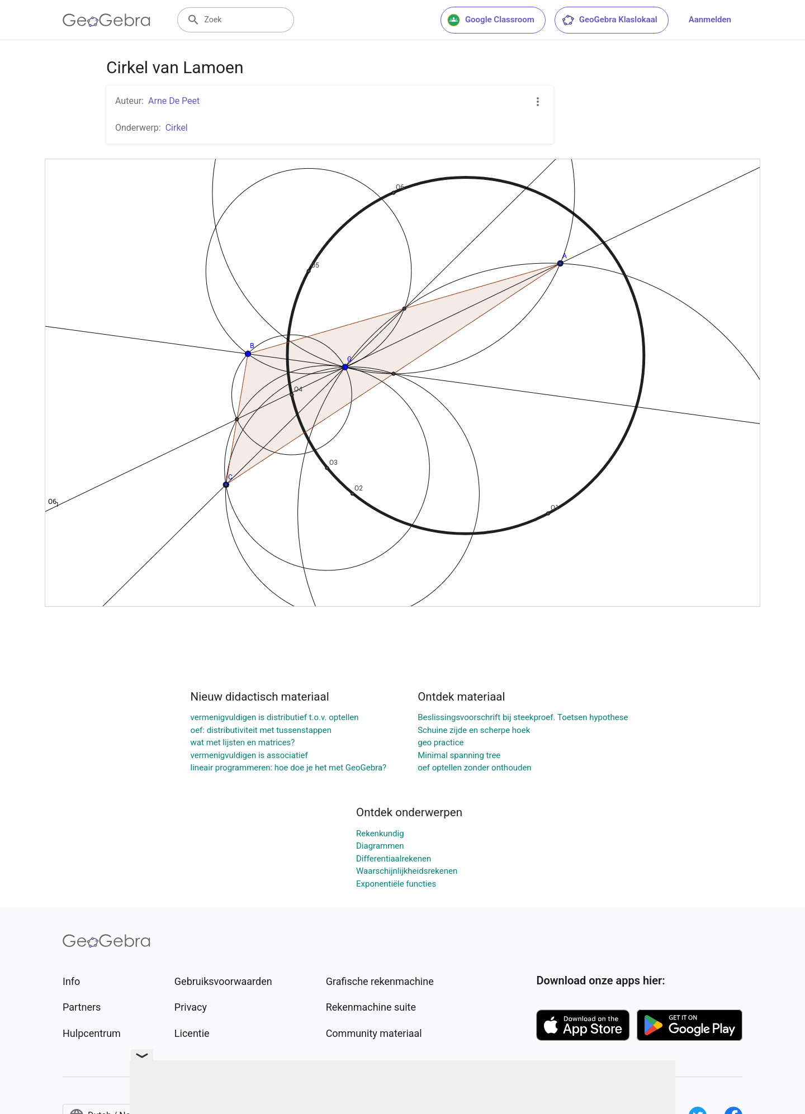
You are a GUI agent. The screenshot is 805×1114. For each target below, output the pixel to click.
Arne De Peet (174, 101)
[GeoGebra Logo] (106, 20)
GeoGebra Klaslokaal (609, 20)
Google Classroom (490, 20)
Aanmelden (710, 20)
